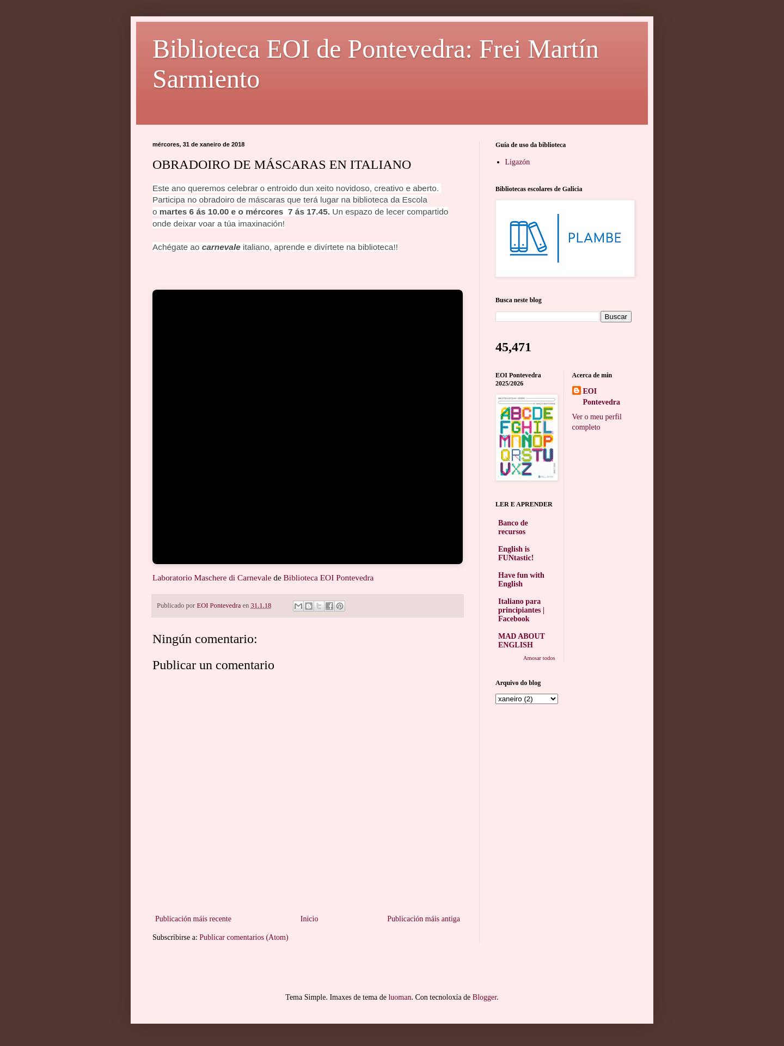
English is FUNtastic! (516, 553)
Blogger (485, 997)
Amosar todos (539, 658)
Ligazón (517, 162)
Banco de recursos (513, 527)
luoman (399, 997)
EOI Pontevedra (601, 396)
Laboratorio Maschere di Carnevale (211, 577)
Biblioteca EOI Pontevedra (329, 577)
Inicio (309, 919)
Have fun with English (521, 579)
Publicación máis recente (193, 919)
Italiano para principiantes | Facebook (521, 610)
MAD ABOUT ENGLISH (521, 640)
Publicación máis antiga (423, 919)
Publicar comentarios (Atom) (243, 937)
